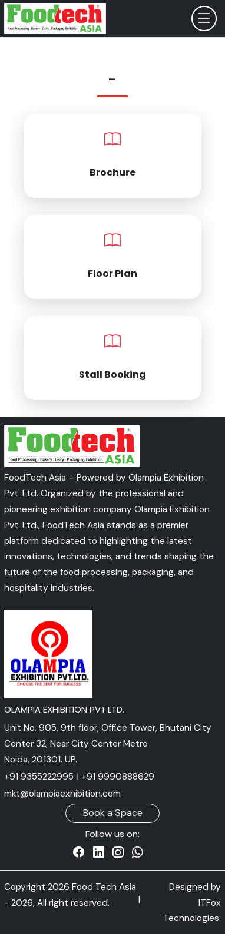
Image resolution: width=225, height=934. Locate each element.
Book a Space (113, 813)
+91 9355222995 (39, 776)
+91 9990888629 (117, 776)
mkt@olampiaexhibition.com (62, 793)
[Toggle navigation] (204, 18)
